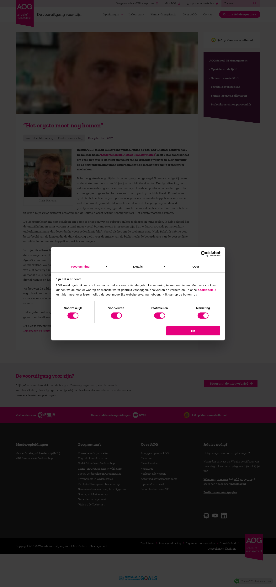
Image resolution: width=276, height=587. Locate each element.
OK (193, 331)
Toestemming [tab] (80, 266)
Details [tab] (138, 266)
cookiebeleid (207, 289)
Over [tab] (196, 266)
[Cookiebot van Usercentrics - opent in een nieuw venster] (203, 254)
